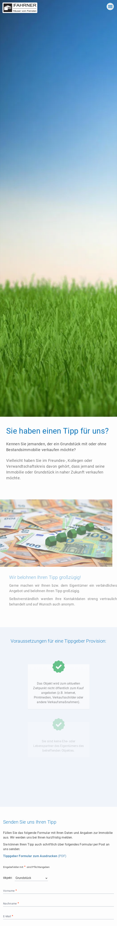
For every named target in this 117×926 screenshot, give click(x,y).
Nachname (10, 903)
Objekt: (7, 877)
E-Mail (7, 916)
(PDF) (34, 856)
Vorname (9, 890)
